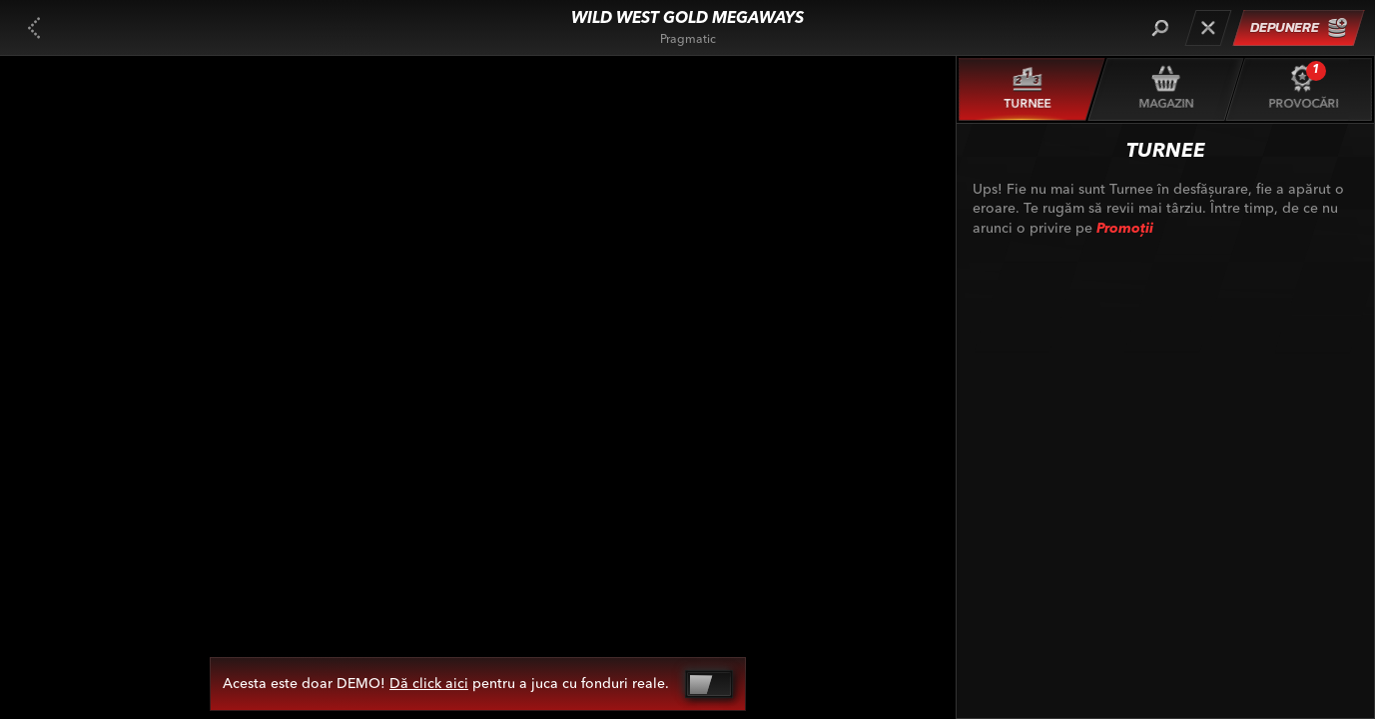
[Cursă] (1207, 28)
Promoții (1124, 229)
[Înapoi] (34, 28)
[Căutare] (1159, 28)
